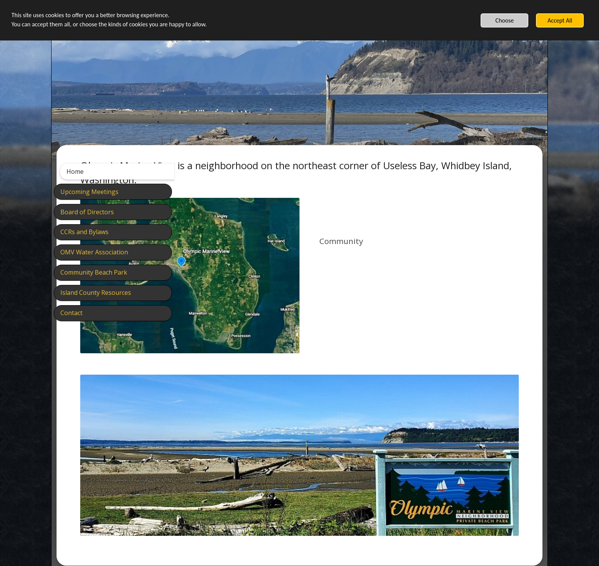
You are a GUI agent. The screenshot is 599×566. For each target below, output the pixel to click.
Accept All (559, 20)
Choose (504, 20)
